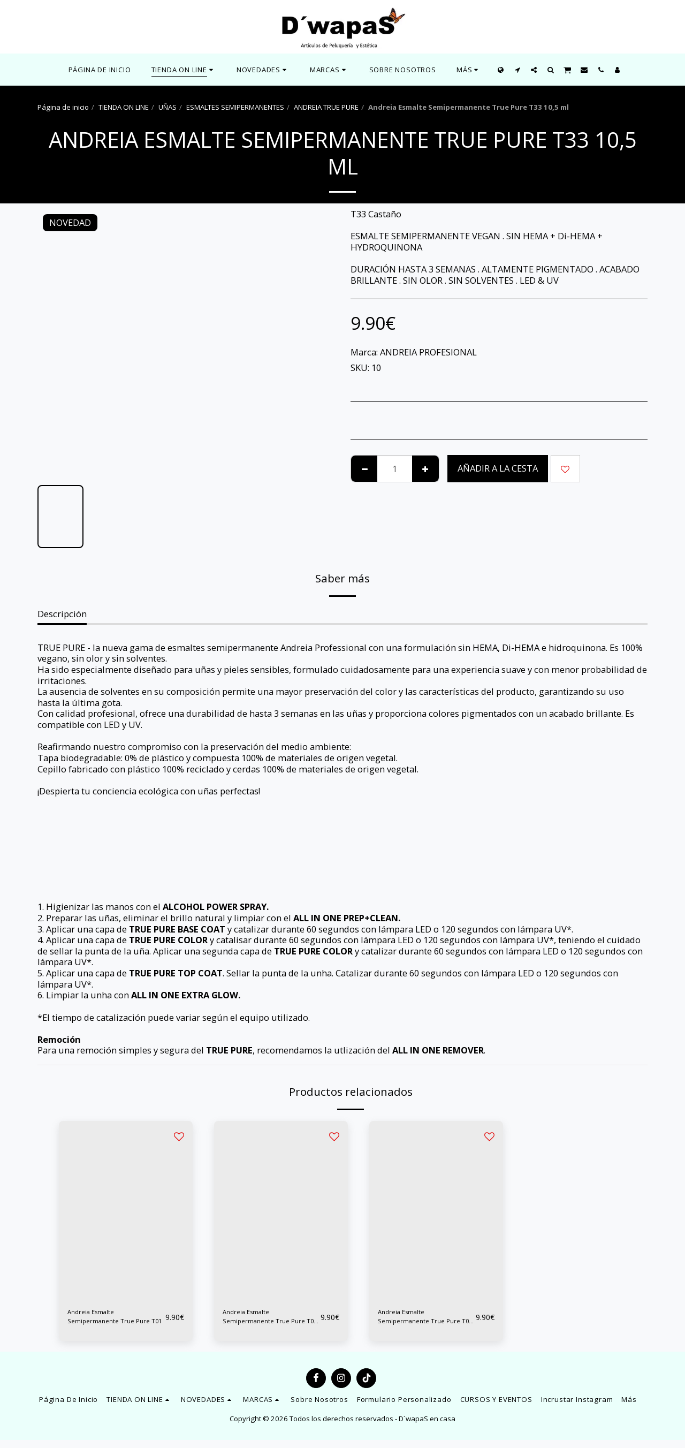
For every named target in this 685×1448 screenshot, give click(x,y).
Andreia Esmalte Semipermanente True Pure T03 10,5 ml (425, 1321)
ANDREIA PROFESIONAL (428, 352)
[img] (126, 1210)
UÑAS (167, 107)
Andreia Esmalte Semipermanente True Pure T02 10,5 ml (270, 1321)
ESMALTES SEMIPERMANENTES (235, 107)
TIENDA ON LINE (123, 107)
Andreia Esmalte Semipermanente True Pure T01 (114, 1321)
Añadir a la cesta (498, 468)
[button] (263, 69)
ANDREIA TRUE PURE (326, 107)
